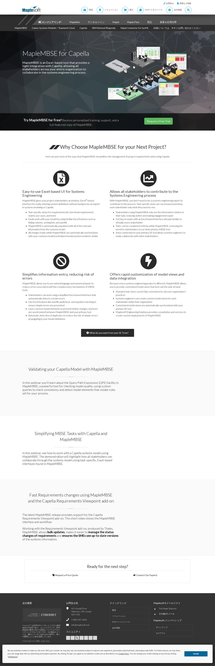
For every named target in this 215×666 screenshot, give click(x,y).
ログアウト (161, 633)
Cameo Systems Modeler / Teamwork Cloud (53, 28)
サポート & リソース (121, 622)
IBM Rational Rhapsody (104, 28)
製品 (114, 610)
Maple (115, 22)
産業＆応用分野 (168, 22)
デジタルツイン (96, 22)
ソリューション (119, 616)
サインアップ (162, 627)
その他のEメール (167, 613)
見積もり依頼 (185, 3)
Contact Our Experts (145, 575)
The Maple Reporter (168, 608)
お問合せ (170, 3)
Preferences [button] (12, 657)
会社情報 (116, 628)
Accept (196, 654)
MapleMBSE (21, 28)
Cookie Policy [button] (124, 654)
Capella (83, 28)
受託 (149, 22)
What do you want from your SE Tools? (107, 332)
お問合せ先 (72, 603)
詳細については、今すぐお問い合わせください (177, 28)
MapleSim (74, 22)
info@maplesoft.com (80, 625)
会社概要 (27, 603)
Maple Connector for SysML (134, 28)
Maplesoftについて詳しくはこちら (36, 641)
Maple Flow (133, 22)
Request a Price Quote (65, 575)
